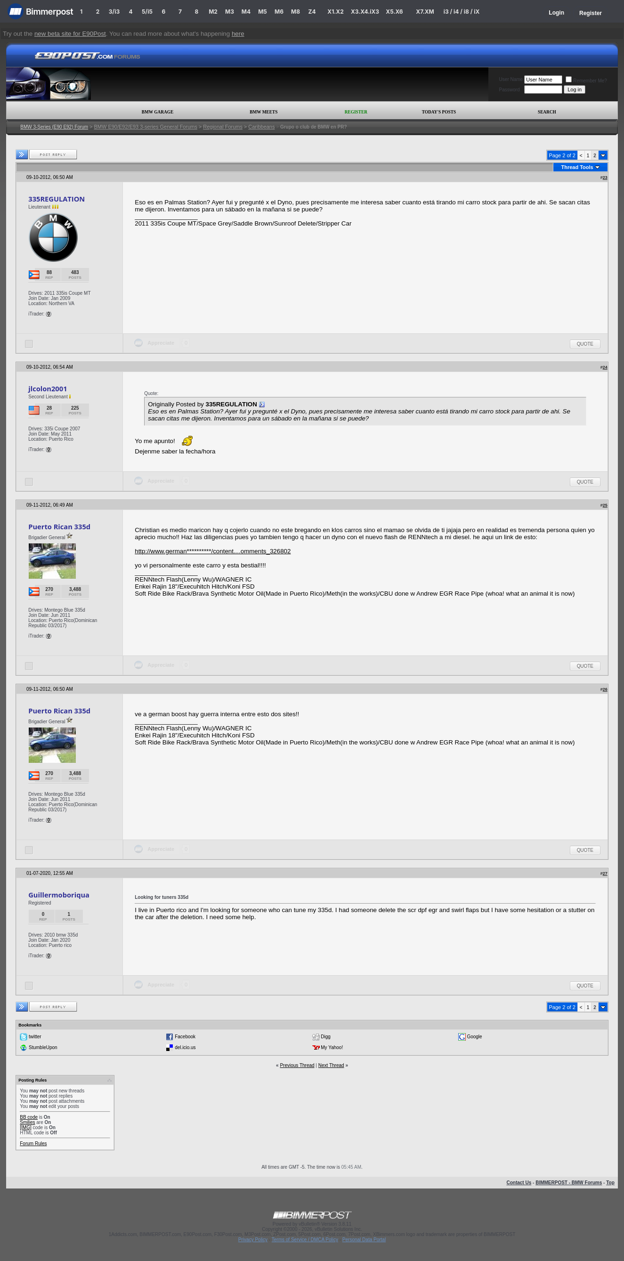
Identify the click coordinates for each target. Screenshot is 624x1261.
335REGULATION (56, 198)
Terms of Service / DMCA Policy (305, 1239)
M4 (246, 11)
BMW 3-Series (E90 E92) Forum (54, 126)
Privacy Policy (252, 1239)
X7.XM (425, 11)
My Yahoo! (332, 1047)
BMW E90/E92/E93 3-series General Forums (145, 126)
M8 (295, 11)
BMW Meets (263, 112)
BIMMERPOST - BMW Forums (568, 1182)
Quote (585, 344)
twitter (35, 1036)
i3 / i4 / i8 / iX (462, 11)
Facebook (185, 1036)
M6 (279, 11)
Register (590, 13)
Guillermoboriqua (58, 894)
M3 (229, 11)
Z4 (312, 11)
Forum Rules (33, 1143)
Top (610, 1182)
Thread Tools (577, 167)
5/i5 (147, 11)
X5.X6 (394, 11)
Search (547, 112)
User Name (511, 79)
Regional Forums (223, 126)
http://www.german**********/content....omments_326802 (213, 551)
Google (474, 1036)
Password (509, 89)
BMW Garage (157, 112)
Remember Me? (586, 80)
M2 (213, 11)
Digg (326, 1036)
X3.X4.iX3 (365, 11)
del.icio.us (185, 1047)
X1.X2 (335, 11)
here (238, 33)
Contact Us (518, 1182)
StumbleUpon (43, 1047)
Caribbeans (261, 126)
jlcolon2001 (47, 388)
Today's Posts (439, 112)
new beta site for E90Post (70, 33)
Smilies (27, 1122)
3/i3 (114, 11)
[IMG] (25, 1127)
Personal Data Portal (364, 1239)
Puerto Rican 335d (59, 526)
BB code (29, 1117)
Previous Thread (297, 1065)
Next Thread (331, 1065)
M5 (262, 11)
